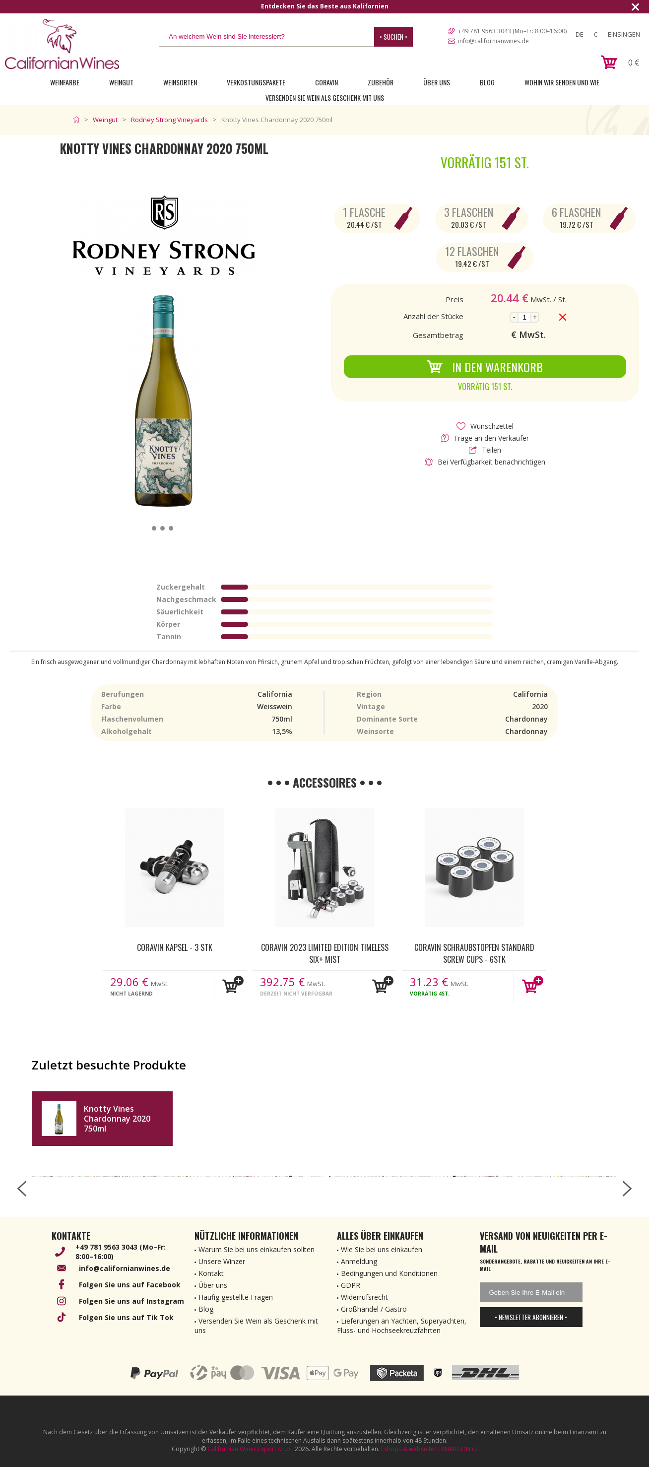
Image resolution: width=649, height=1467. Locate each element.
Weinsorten (180, 82)
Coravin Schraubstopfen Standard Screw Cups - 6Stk (474, 952)
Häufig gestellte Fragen (235, 1297)
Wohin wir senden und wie (561, 82)
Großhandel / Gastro (374, 1309)
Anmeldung (359, 1261)
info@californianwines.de (493, 41)
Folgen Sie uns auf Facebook (130, 1284)
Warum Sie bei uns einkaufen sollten (256, 1249)
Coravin (326, 82)
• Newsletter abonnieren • (531, 1317)
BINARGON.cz (458, 1449)
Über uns (436, 82)
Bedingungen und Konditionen (389, 1273)
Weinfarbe (64, 82)
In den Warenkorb (485, 367)
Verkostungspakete (256, 82)
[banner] (62, 43)
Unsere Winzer (221, 1261)
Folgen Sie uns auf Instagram (131, 1301)
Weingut (121, 82)
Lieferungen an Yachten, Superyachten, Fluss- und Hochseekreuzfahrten (401, 1325)
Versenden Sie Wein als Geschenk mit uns (324, 97)
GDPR (350, 1285)
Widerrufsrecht (364, 1297)
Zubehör (380, 82)
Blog (487, 82)
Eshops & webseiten (409, 1449)
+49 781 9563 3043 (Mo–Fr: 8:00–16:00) (512, 31)
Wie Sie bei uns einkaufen (381, 1249)
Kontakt (211, 1273)
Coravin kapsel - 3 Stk (174, 947)
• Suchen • (393, 37)
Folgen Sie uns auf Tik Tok (126, 1317)
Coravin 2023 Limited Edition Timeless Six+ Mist (325, 952)
